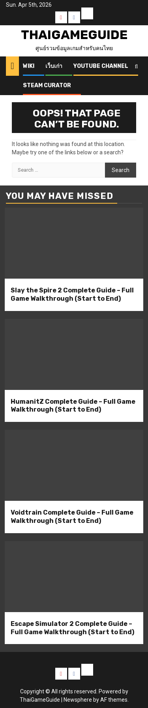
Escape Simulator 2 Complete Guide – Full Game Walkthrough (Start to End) (72, 628)
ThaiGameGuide (74, 34)
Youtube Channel (100, 66)
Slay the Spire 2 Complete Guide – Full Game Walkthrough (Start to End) (72, 294)
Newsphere (78, 700)
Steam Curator (47, 85)
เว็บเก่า (53, 66)
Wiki (28, 66)
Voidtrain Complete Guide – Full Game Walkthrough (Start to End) (72, 516)
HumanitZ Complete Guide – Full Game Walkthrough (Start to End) (73, 406)
